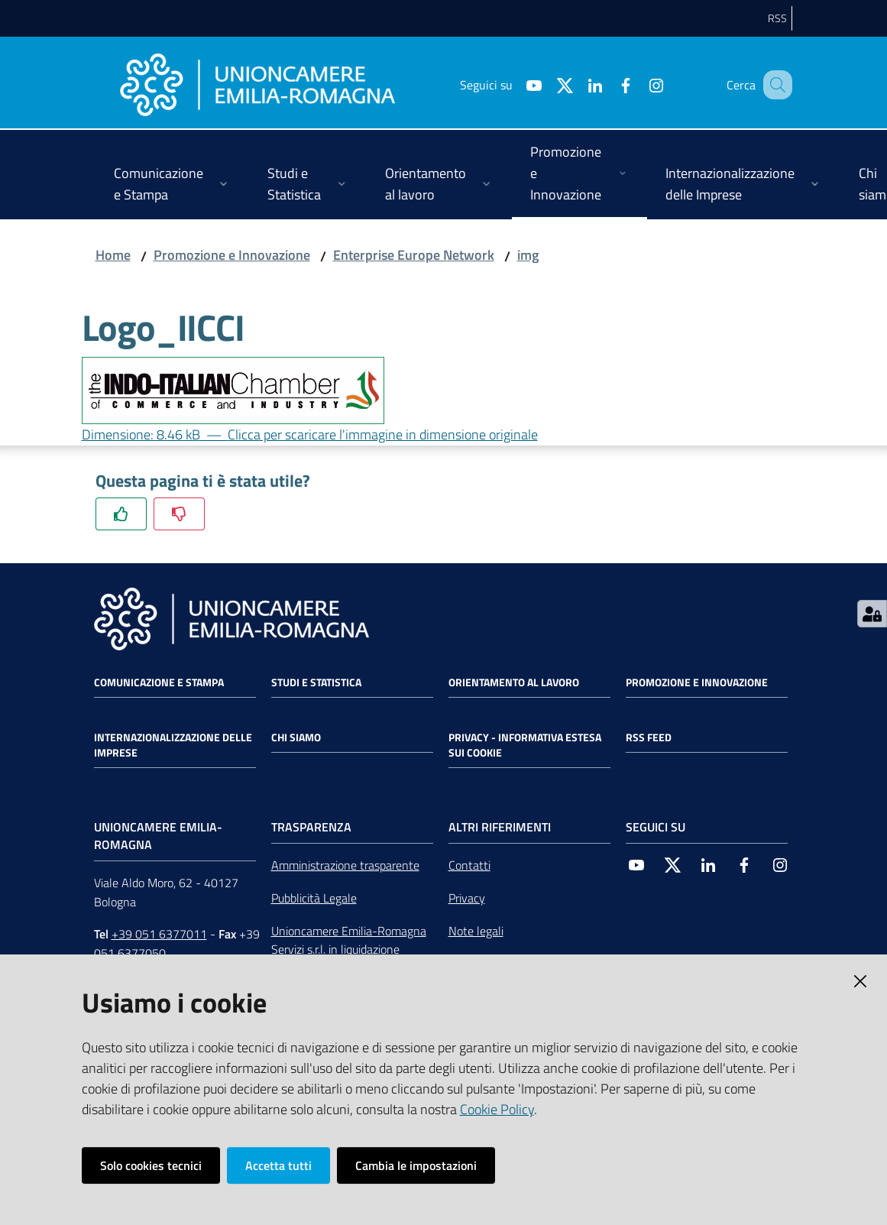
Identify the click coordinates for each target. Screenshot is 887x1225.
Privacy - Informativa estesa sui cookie (524, 745)
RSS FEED (649, 737)
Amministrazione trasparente (345, 865)
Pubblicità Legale (314, 898)
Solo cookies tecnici (151, 1165)
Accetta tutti (278, 1165)
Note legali (475, 931)
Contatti (469, 865)
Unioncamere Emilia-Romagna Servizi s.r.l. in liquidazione (348, 940)
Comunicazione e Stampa (159, 682)
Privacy (466, 898)
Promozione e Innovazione (232, 255)
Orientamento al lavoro (513, 682)
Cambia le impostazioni (416, 1165)
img (528, 255)
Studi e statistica (316, 682)
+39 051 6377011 (159, 934)
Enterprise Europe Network (413, 255)
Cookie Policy (497, 1109)
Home (113, 255)
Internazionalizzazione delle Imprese (173, 745)
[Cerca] (774, 84)
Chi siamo (296, 737)
